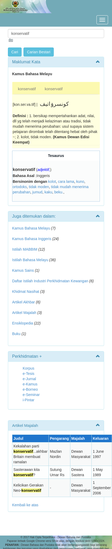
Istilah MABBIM (24, 249)
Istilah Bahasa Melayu (30, 260)
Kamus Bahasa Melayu (31, 228)
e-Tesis (28, 373)
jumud (37, 192)
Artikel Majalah (24, 313)
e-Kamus (30, 384)
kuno (80, 181)
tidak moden (39, 187)
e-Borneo (30, 389)
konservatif (27, 89)
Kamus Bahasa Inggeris (31, 239)
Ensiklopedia (22, 323)
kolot (52, 181)
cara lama (66, 181)
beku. (58, 192)
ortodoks (20, 187)
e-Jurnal (29, 379)
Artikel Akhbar (23, 302)
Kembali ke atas (25, 505)
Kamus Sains (23, 270)
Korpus (28, 368)
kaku (48, 192)
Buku (16, 334)
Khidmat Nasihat (25, 291)
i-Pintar (28, 400)
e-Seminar (31, 395)
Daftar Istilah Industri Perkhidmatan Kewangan (50, 281)
